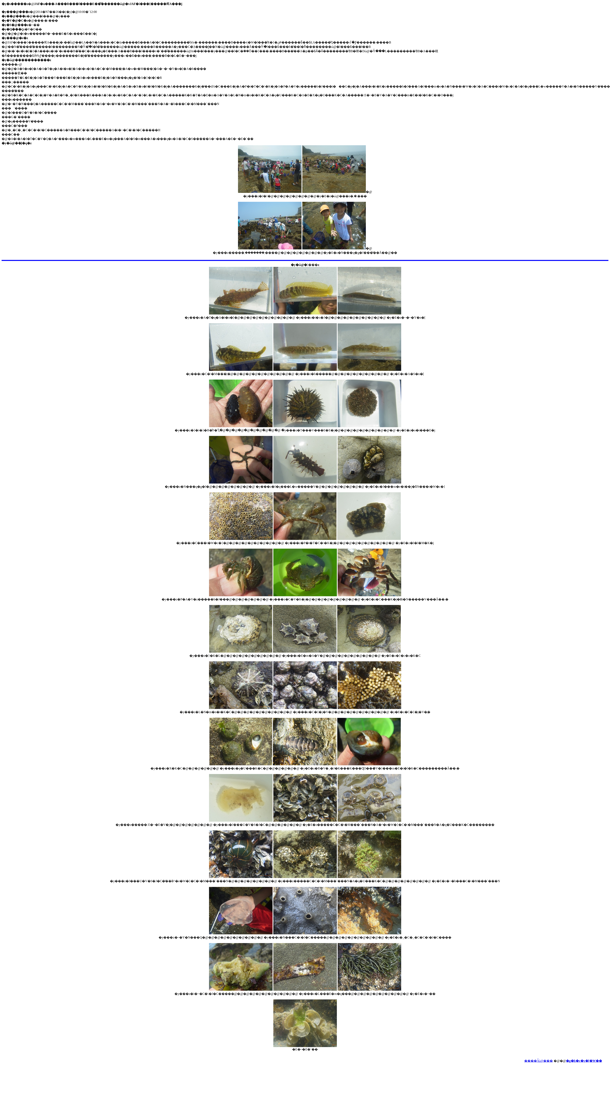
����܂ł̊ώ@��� (538, 1061)
